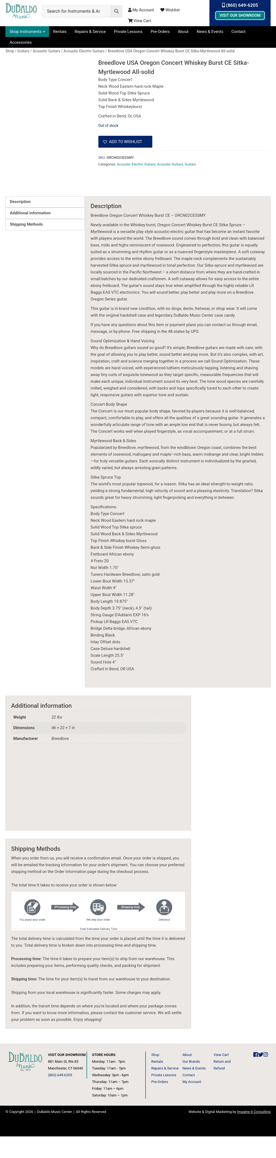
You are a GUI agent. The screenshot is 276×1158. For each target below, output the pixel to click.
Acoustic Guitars (170, 164)
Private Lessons (128, 31)
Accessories (20, 42)
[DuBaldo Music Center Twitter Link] (260, 1076)
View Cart (139, 20)
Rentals (60, 31)
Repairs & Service (90, 31)
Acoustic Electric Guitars (136, 164)
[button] (125, 142)
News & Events (210, 31)
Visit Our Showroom (239, 15)
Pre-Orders (160, 31)
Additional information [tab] (30, 234)
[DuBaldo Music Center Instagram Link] (265, 1076)
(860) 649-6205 (240, 5)
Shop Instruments (25, 31)
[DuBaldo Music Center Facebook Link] (255, 1076)
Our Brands (191, 1083)
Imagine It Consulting (254, 1133)
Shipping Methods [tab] (26, 245)
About (183, 31)
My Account (141, 10)
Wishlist (170, 10)
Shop (155, 1076)
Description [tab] (20, 223)
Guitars (190, 164)
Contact (239, 31)
